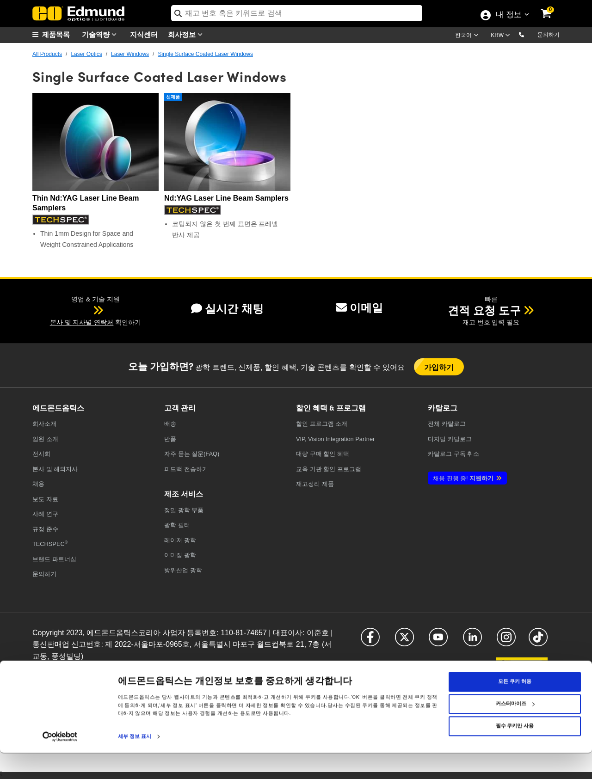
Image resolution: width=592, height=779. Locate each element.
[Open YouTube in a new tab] (438, 641)
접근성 (135, 670)
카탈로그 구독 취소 (453, 453)
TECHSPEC (50, 543)
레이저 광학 (180, 540)
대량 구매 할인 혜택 (322, 453)
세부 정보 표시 (134, 762)
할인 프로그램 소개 (321, 423)
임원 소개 (45, 439)
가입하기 (439, 367)
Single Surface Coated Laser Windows (205, 54)
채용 (38, 483)
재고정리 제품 (315, 483)
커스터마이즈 (515, 729)
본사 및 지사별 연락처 (82, 322)
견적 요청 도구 (484, 310)
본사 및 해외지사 (55, 469)
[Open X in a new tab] (404, 641)
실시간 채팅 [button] (227, 308)
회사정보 (187, 34)
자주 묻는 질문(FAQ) (191, 453)
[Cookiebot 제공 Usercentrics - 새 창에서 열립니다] (59, 762)
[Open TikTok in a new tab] (538, 641)
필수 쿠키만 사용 (515, 751)
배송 (170, 423)
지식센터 (144, 34)
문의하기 (548, 34)
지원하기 (463, 478)
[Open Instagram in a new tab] (506, 641)
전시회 (41, 453)
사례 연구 (45, 513)
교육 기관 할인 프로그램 (328, 469)
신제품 (173, 96)
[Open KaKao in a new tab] (522, 667)
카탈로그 (447, 423)
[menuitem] (55, 34)
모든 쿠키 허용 (514, 707)
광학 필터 (177, 524)
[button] (528, 34)
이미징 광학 (180, 555)
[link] (552, 7)
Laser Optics (86, 54)
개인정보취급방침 (52, 670)
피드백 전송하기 (186, 469)
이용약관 (113, 670)
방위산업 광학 (183, 570)
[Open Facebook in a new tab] (370, 641)
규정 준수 (45, 529)
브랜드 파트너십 (54, 559)
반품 (170, 439)
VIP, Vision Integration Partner (335, 439)
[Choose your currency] (502, 36)
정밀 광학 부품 (184, 510)
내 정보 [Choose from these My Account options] (508, 15)
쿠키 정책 (88, 670)
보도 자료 (45, 499)
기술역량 (101, 34)
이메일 (359, 307)
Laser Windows (130, 54)
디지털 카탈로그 (450, 439)
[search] (296, 13)
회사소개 (44, 423)
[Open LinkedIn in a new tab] (472, 641)
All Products (47, 54)
